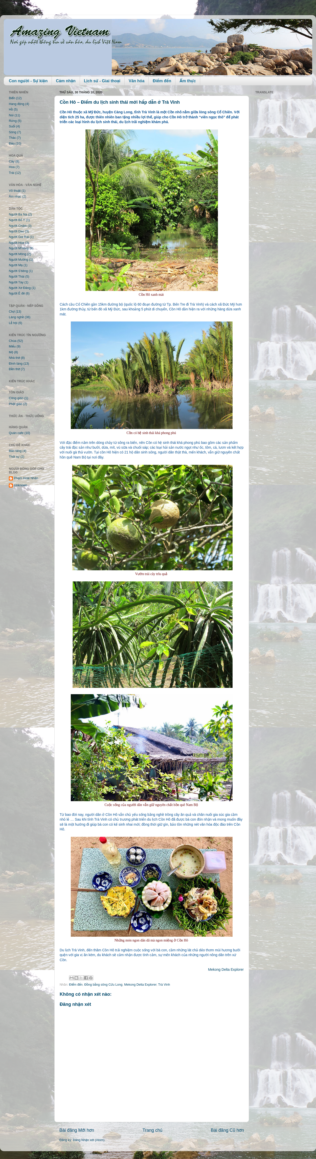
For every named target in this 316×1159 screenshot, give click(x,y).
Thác (12, 138)
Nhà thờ (14, 358)
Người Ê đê (17, 293)
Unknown (20, 485)
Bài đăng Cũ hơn (227, 1130)
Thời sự (14, 457)
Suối (12, 126)
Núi (11, 115)
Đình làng (15, 363)
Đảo (12, 143)
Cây (11, 161)
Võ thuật (15, 191)
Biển (12, 98)
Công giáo (16, 398)
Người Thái (17, 276)
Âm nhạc (15, 196)
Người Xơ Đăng (20, 288)
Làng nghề (16, 317)
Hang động (16, 104)
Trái (11, 173)
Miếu (12, 346)
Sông (12, 132)
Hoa (12, 167)
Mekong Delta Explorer (226, 969)
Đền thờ (14, 369)
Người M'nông (19, 248)
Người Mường (18, 259)
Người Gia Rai (19, 237)
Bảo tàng (15, 451)
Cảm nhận (66, 81)
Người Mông (17, 254)
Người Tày (16, 282)
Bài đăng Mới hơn (76, 1130)
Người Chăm (18, 226)
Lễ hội (13, 323)
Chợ (12, 311)
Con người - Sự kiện (28, 81)
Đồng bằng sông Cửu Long (103, 984)
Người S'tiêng (18, 271)
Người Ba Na (18, 214)
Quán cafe (16, 433)
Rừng (13, 121)
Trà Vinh (164, 984)
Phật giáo (15, 404)
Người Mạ (16, 265)
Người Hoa (16, 243)
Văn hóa (136, 81)
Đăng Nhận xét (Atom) (88, 1140)
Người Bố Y (17, 220)
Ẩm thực (187, 81)
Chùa (12, 341)
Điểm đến (162, 81)
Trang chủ (152, 1130)
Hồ (11, 109)
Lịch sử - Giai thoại (102, 81)
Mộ (11, 352)
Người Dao (16, 231)
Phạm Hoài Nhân (26, 478)
